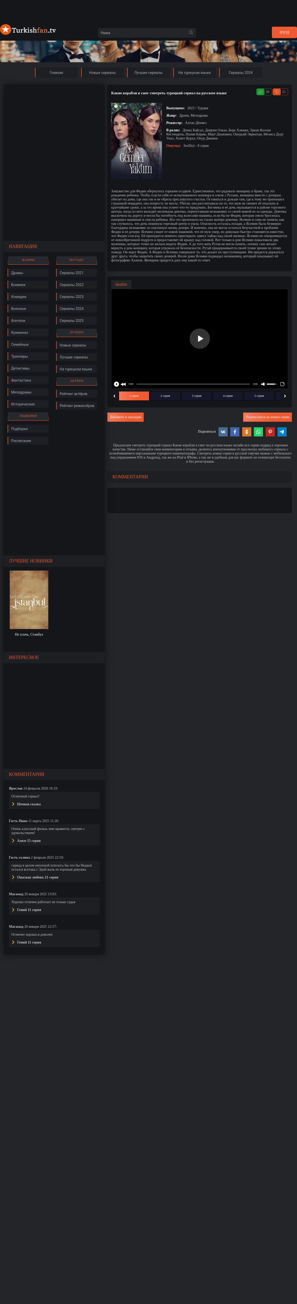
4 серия (228, 396)
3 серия (197, 396)
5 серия (259, 396)
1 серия (134, 396)
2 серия (165, 396)
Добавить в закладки (125, 417)
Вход (284, 32)
